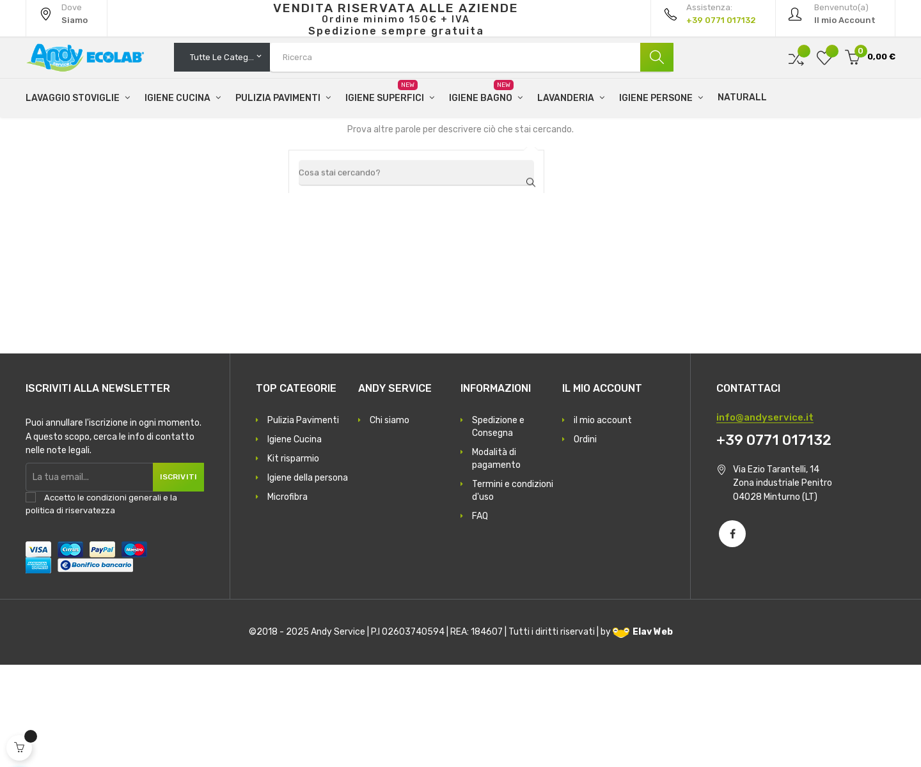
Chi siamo (389, 522)
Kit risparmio (293, 560)
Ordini (585, 541)
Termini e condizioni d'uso (512, 593)
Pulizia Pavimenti (303, 522)
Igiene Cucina (294, 541)
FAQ (480, 618)
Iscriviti (171, 579)
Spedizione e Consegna (498, 529)
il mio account (603, 522)
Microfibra (287, 599)
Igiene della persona (307, 580)
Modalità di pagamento (496, 561)
